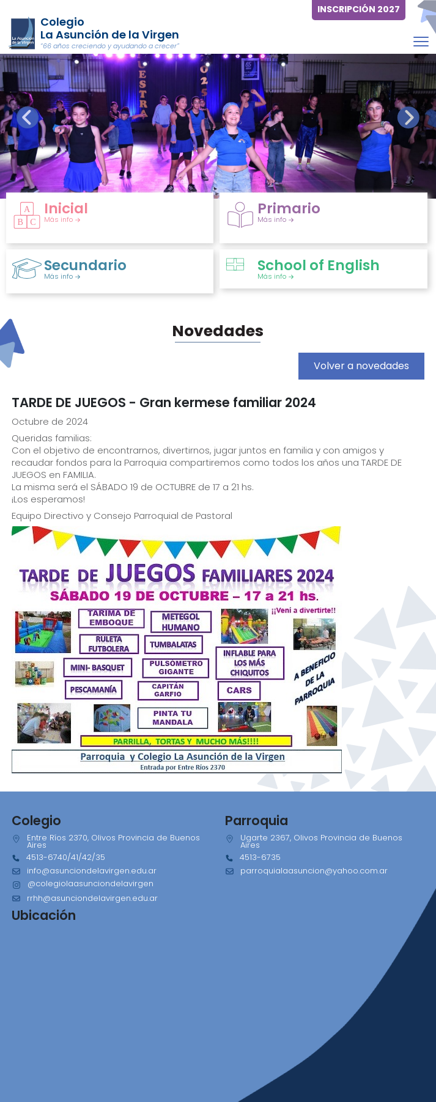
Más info (62, 219)
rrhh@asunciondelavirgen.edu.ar (92, 898)
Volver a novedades (361, 366)
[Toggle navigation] (421, 41)
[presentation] (27, 117)
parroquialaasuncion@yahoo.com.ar (314, 870)
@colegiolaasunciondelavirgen (90, 883)
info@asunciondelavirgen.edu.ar (92, 870)
